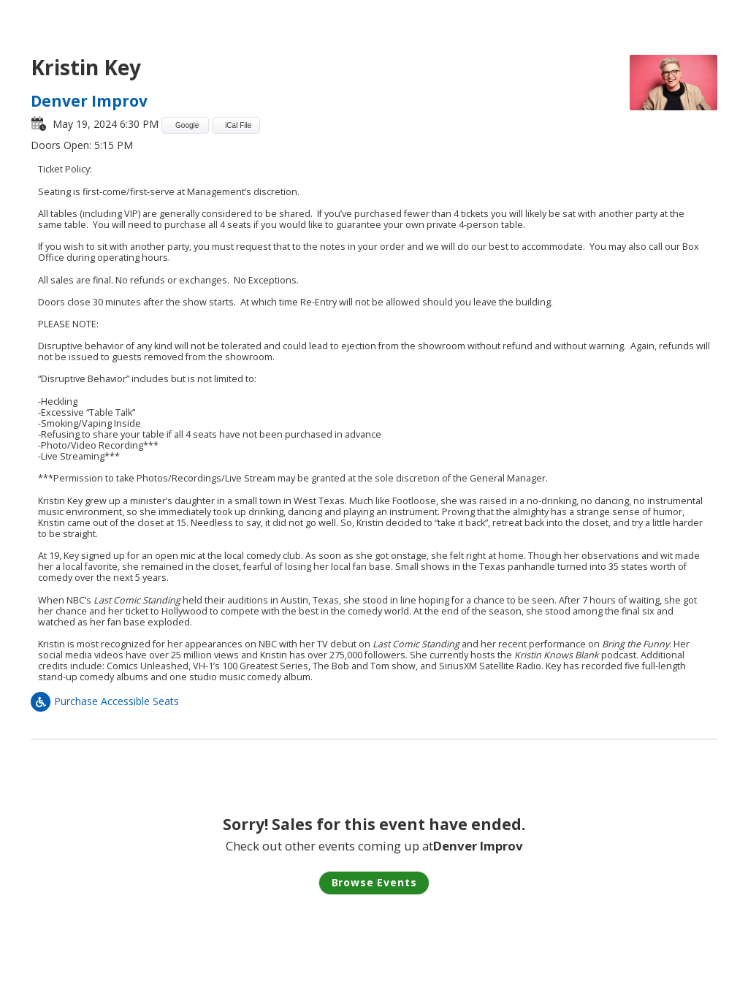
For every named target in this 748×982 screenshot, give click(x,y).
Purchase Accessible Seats (105, 701)
